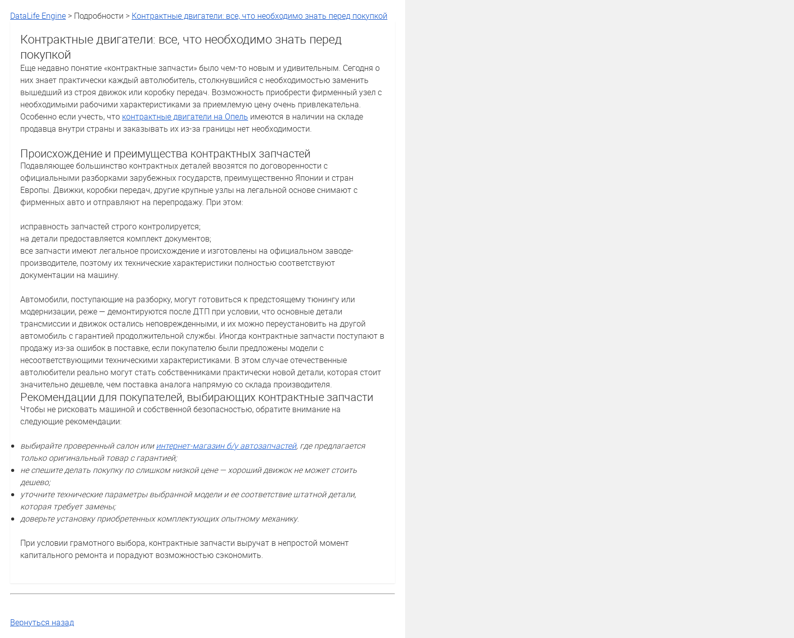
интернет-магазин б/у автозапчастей (226, 445)
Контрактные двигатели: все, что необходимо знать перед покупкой (259, 15)
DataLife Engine (38, 15)
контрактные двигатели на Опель (185, 116)
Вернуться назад (42, 622)
